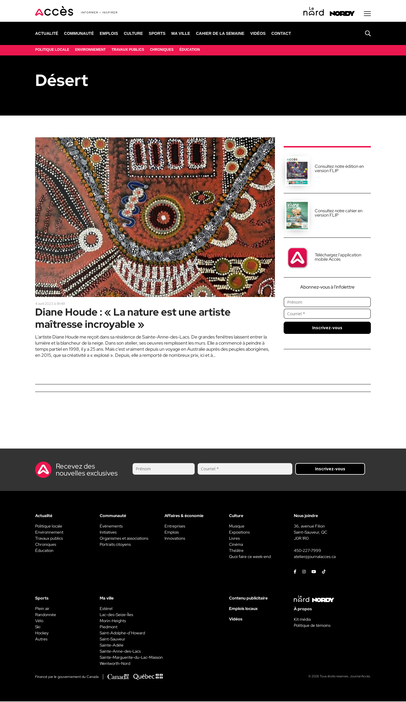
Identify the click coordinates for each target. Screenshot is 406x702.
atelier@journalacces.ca (315, 557)
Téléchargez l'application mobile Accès (338, 258)
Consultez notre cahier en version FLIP (338, 213)
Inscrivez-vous (327, 328)
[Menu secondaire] (367, 14)
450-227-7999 (307, 551)
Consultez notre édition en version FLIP (339, 169)
